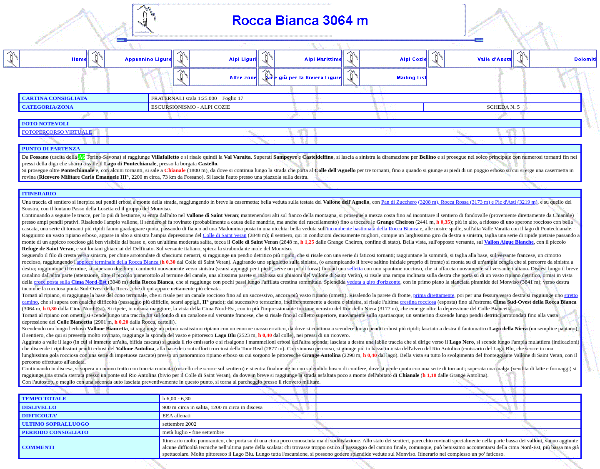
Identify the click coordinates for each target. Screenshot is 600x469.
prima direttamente (434, 295)
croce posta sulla (71, 282)
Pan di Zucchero (399, 202)
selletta (355, 268)
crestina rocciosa (418, 302)
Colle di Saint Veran (225, 235)
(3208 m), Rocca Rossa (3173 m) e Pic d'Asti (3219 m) (478, 202)
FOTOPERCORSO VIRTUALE (57, 132)
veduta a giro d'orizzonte (373, 282)
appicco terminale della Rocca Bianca (118, 262)
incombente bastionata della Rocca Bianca (373, 228)
